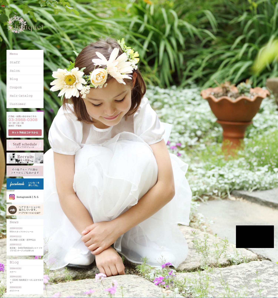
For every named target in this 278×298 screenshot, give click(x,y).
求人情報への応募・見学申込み (23, 240)
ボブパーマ (14, 291)
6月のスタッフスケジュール (21, 232)
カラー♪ (13, 272)
